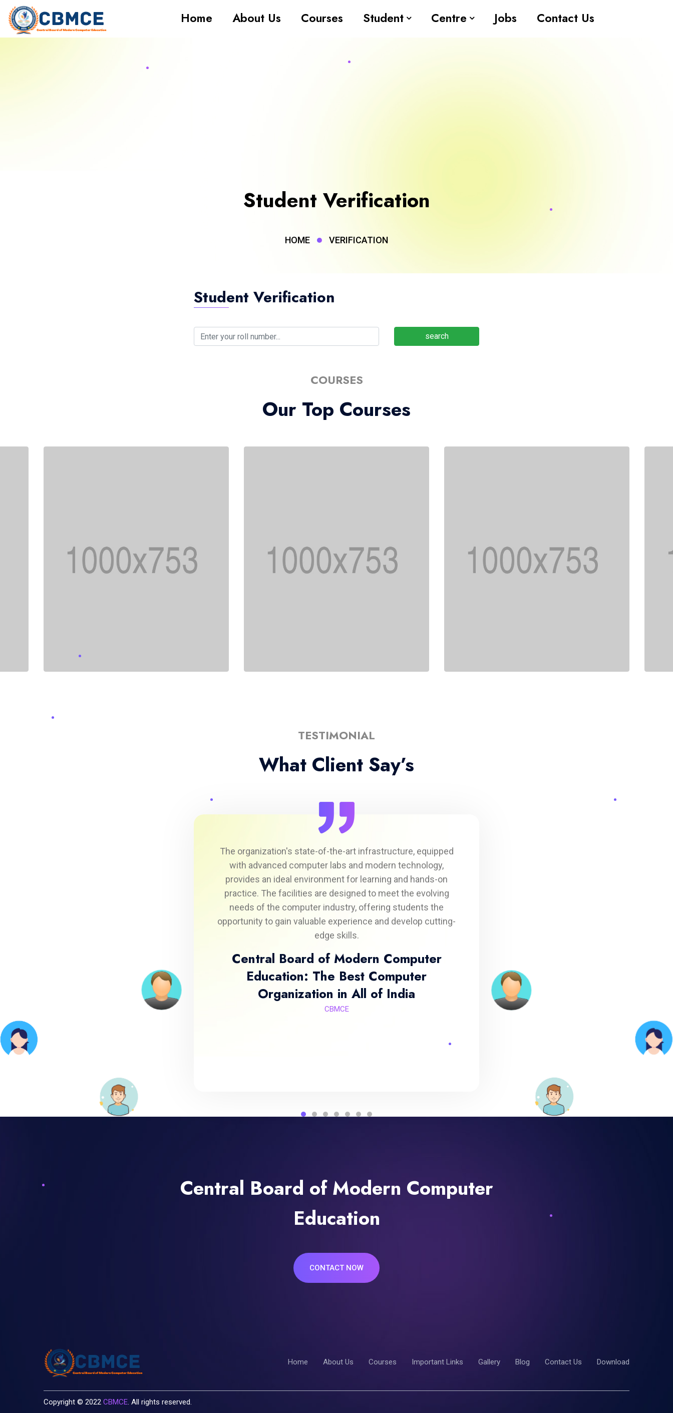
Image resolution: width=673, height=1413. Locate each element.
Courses (322, 18)
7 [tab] (369, 1114)
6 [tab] (358, 1114)
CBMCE (115, 1401)
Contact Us (565, 18)
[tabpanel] (336, 929)
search (437, 336)
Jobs (505, 18)
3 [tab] (325, 1114)
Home (196, 18)
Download (613, 1361)
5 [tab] (347, 1114)
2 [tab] (314, 1114)
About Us (256, 18)
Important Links (437, 1361)
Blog (522, 1361)
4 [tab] (336, 1114)
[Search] (286, 336)
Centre (449, 18)
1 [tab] (303, 1114)
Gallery (489, 1361)
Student (383, 18)
